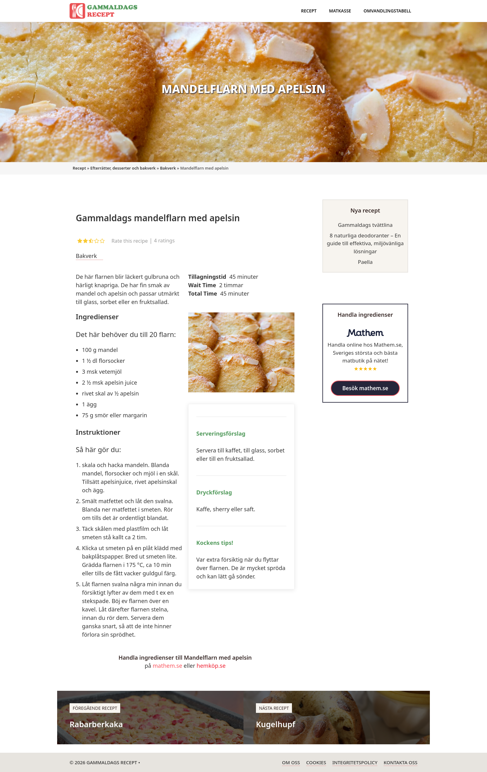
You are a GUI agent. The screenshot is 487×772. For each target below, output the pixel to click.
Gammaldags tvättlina (365, 224)
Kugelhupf (275, 724)
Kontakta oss (400, 762)
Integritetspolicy (354, 762)
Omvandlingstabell (387, 11)
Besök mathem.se (365, 388)
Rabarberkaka (96, 724)
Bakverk (168, 168)
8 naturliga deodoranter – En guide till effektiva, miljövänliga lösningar (365, 243)
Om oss (291, 762)
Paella (365, 261)
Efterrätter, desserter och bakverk (123, 168)
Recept (308, 11)
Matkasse (340, 11)
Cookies (316, 762)
